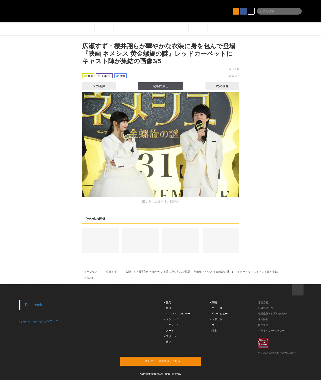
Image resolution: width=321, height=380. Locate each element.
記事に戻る (160, 86)
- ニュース (216, 308)
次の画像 (226, 86)
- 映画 (167, 341)
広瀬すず (111, 271)
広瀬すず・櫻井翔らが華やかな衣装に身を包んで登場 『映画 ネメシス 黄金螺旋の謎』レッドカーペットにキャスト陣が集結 (201, 271)
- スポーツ (170, 336)
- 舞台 (167, 308)
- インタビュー (219, 313)
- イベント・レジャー (177, 313)
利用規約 (263, 325)
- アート (169, 330)
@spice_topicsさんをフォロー (40, 321)
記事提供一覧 (266, 308)
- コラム (215, 325)
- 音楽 (167, 302)
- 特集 (213, 330)
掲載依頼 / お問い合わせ (272, 313)
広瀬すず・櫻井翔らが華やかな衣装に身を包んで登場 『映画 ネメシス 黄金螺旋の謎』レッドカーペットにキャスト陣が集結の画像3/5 (162, 54)
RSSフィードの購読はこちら (169, 361)
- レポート (216, 319)
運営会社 (263, 302)
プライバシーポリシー (271, 330)
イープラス (90, 271)
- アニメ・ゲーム (174, 325)
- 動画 (213, 302)
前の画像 (95, 86)
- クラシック (171, 319)
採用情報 (263, 319)
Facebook (33, 305)
